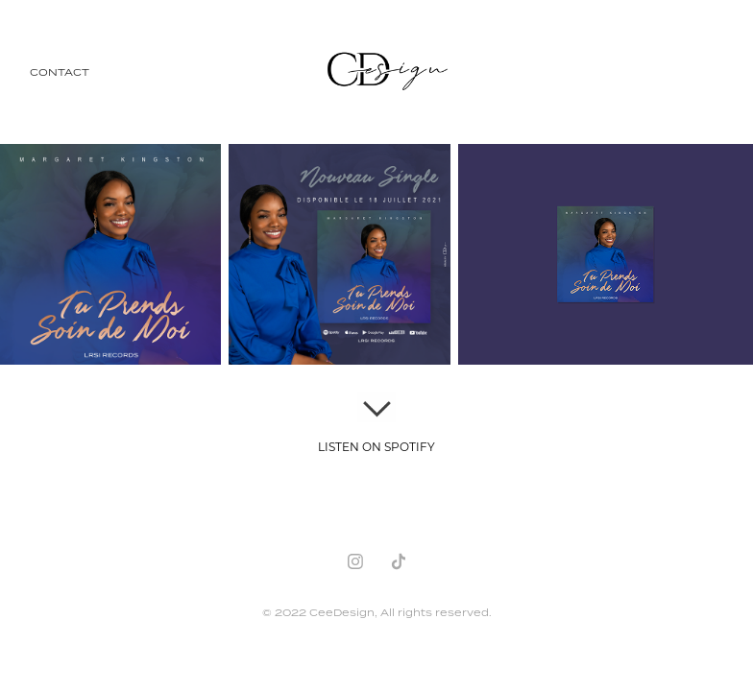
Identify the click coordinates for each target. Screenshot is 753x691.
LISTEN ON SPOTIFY (376, 446)
